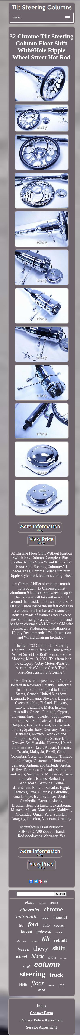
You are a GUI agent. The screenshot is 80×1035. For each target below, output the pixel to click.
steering (32, 974)
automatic (26, 917)
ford (33, 924)
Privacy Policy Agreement (41, 1020)
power (41, 989)
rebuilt (60, 940)
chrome (53, 909)
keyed (26, 931)
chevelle (42, 903)
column (47, 965)
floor (37, 983)
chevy (40, 948)
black (37, 956)
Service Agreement (41, 1027)
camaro (45, 918)
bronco (23, 949)
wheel (21, 956)
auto (46, 925)
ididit (23, 985)
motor (58, 932)
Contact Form (41, 1013)
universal (43, 932)
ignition (54, 902)
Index (41, 1006)
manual (60, 917)
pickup (29, 902)
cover (34, 941)
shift (58, 948)
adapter (63, 958)
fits (21, 925)
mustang (59, 925)
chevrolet (29, 910)
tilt (46, 939)
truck (56, 975)
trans (51, 985)
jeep (61, 985)
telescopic (21, 941)
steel (26, 967)
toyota (52, 957)
